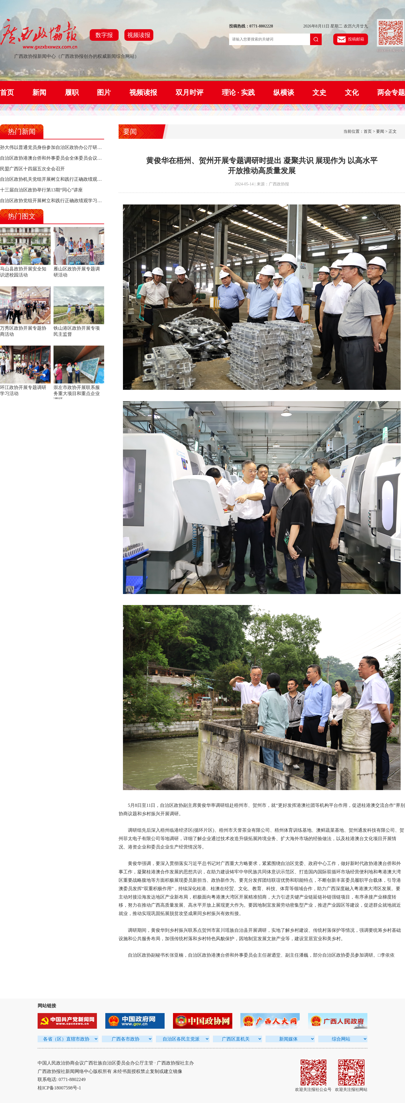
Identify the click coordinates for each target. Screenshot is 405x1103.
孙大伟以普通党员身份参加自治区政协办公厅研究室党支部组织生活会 (71, 147)
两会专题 (391, 92)
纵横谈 (283, 92)
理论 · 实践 (238, 92)
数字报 (104, 35)
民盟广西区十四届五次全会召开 (32, 168)
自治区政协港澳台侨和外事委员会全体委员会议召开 (53, 158)
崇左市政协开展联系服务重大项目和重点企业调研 (77, 393)
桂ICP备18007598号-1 (59, 1087)
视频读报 (138, 35)
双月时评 (189, 92)
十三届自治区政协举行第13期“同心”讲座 (41, 189)
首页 (7, 92)
